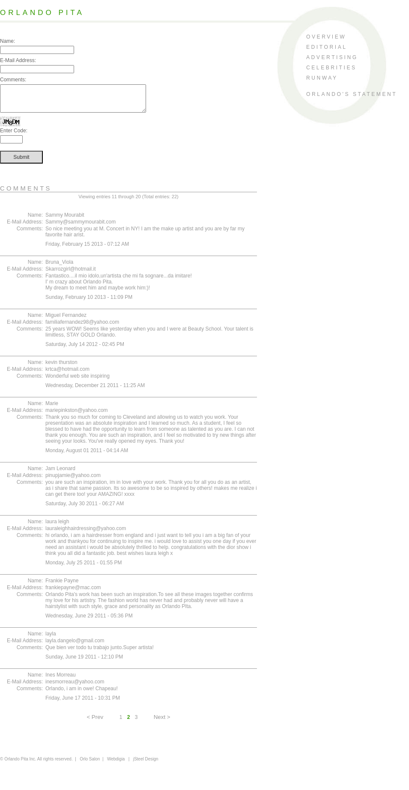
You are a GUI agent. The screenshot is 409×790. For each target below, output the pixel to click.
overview (326, 37)
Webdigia (116, 764)
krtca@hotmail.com (67, 374)
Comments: (13, 80)
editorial (326, 47)
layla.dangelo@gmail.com (74, 646)
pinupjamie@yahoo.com (73, 480)
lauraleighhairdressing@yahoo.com (85, 534)
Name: (7, 41)
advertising (332, 57)
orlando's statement (351, 94)
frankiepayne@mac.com (73, 593)
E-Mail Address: (18, 60)
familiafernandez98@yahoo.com (82, 327)
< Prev (95, 722)
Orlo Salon (90, 764)
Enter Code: (13, 136)
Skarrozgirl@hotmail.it (70, 274)
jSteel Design (145, 764)
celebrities (331, 68)
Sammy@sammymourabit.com (80, 227)
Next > (162, 722)
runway (322, 78)
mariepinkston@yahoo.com (76, 415)
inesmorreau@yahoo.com (74, 687)
